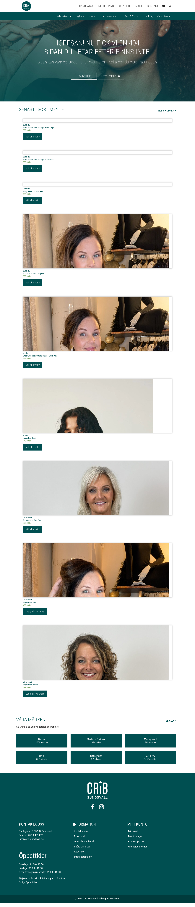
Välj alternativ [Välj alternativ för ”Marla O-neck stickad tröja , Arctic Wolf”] (33, 169)
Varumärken (166, 16)
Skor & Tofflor (131, 16)
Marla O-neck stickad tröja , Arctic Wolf (38, 160)
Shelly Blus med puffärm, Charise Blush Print (40, 357)
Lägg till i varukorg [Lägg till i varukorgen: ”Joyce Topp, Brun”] (35, 612)
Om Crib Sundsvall (84, 843)
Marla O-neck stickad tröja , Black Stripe (38, 127)
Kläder (95, 16)
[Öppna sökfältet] (170, 6)
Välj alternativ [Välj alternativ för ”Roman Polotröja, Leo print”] (33, 283)
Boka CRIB (124, 6)
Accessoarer (112, 16)
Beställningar (135, 837)
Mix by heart (27, 519)
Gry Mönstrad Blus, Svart (32, 521)
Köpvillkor (79, 853)
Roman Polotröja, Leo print (33, 274)
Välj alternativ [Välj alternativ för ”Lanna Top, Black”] (33, 448)
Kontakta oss (81, 832)
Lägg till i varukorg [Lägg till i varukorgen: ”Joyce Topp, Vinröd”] (35, 695)
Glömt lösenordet (137, 848)
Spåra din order (82, 848)
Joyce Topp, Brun (29, 604)
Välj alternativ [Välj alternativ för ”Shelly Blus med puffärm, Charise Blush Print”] (33, 365)
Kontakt (152, 6)
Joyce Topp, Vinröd (30, 686)
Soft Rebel (26, 125)
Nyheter (80, 16)
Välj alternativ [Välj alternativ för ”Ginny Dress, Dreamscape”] (33, 201)
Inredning (148, 16)
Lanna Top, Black (29, 439)
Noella (25, 354)
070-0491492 (35, 836)
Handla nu (86, 6)
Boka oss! (79, 837)
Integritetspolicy (83, 858)
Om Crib (138, 6)
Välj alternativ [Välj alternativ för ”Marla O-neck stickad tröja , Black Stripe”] (33, 136)
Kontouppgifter (136, 843)
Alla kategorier (64, 16)
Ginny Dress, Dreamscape (33, 192)
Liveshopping (105, 6)
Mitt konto (133, 832)
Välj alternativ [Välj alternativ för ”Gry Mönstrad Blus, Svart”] (33, 530)
